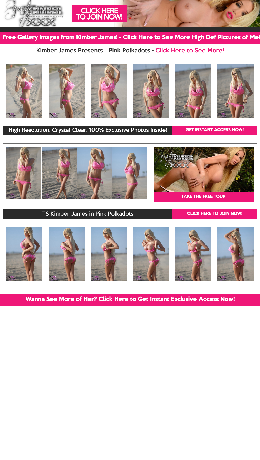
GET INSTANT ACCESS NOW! (215, 130)
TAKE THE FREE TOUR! (203, 197)
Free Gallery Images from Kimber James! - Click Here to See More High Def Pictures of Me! (131, 37)
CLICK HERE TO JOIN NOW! (214, 214)
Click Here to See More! (189, 50)
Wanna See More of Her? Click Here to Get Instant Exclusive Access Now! (130, 299)
